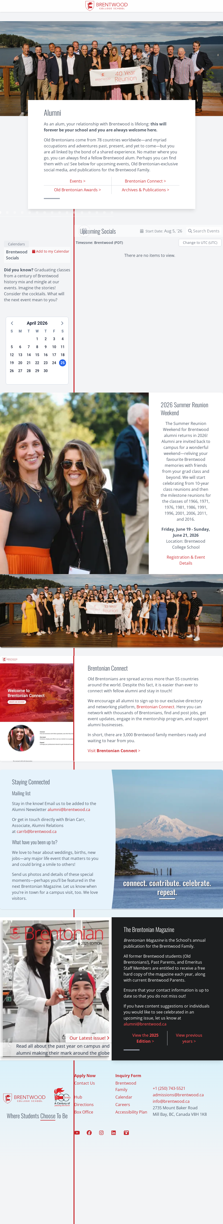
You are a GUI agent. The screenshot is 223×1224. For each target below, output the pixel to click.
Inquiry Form (128, 1095)
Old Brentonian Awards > (77, 190)
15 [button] (37, 374)
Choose (47, 1134)
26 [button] (12, 390)
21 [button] (29, 382)
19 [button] (12, 382)
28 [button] (29, 390)
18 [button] (63, 374)
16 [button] (46, 374)
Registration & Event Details (186, 579)
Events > (77, 181)
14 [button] (29, 374)
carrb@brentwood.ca (37, 850)
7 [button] (29, 366)
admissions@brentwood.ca (178, 1114)
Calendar (123, 1116)
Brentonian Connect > (145, 181)
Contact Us (84, 1102)
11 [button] (63, 366)
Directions (84, 1123)
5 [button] (12, 366)
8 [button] (37, 366)
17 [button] (54, 374)
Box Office (83, 1131)
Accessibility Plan (131, 1131)
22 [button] (37, 382)
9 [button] (46, 366)
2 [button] (46, 358)
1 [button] (37, 358)
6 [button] (20, 366)
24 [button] (54, 382)
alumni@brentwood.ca (69, 828)
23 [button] (46, 382)
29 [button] (37, 390)
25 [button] (63, 382)
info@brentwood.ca (171, 1120)
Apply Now (85, 1095)
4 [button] (63, 358)
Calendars (16, 263)
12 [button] (12, 374)
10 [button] (54, 366)
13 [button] (20, 374)
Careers (122, 1123)
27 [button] (20, 390)
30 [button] (46, 390)
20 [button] (20, 382)
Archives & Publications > (145, 190)
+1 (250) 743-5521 (169, 1107)
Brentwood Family (125, 1106)
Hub (78, 1116)
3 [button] (54, 358)
